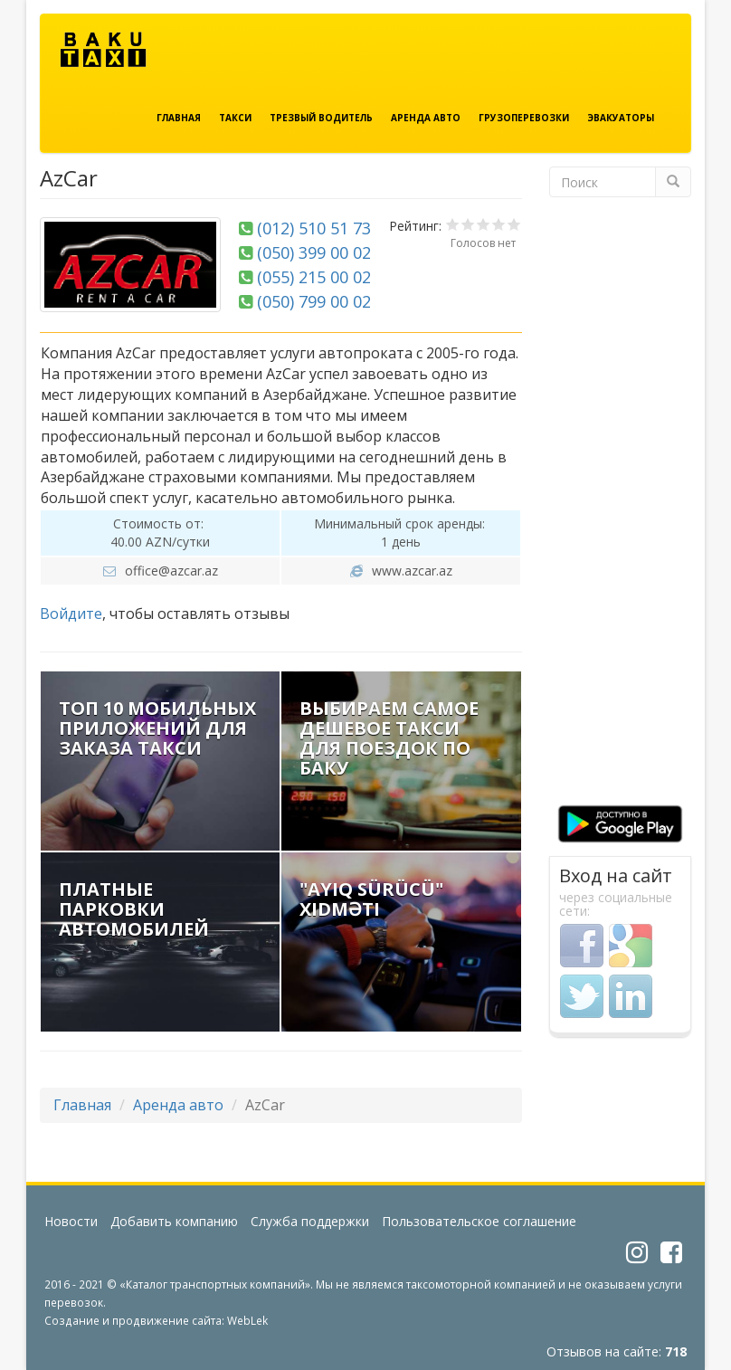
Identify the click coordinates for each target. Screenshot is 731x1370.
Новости (71, 1221)
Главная (179, 117)
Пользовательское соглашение (479, 1221)
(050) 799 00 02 (314, 301)
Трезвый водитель (321, 117)
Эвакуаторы (620, 117)
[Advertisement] (620, 508)
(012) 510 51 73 (314, 228)
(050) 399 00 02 (314, 252)
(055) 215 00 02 (314, 277)
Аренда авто (425, 117)
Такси (235, 117)
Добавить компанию (174, 1221)
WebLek (247, 1320)
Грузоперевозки (524, 117)
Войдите (71, 613)
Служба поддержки (310, 1221)
